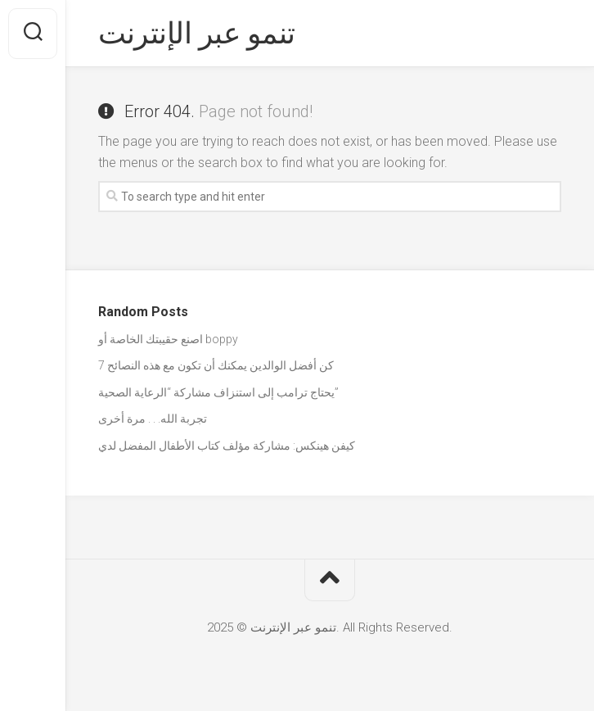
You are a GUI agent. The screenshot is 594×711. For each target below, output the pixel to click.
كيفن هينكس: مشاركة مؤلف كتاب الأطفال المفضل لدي (226, 445)
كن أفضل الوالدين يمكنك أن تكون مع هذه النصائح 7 (216, 365)
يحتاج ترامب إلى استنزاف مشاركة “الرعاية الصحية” (218, 392)
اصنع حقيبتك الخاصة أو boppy (168, 339)
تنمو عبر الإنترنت (196, 33)
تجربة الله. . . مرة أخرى (152, 418)
